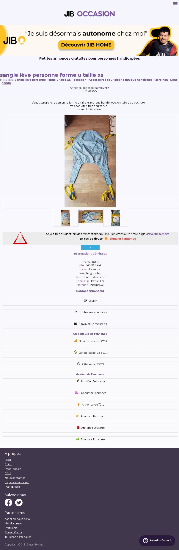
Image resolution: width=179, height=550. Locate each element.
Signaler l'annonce (122, 238)
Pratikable (11, 528)
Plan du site (12, 487)
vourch (104, 88)
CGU (8, 473)
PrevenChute (13, 532)
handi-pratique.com (17, 519)
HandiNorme (13, 523)
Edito (8, 464)
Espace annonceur (17, 482)
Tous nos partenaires (18, 537)
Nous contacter (15, 478)
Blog (8, 460)
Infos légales (13, 469)
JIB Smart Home (32, 544)
